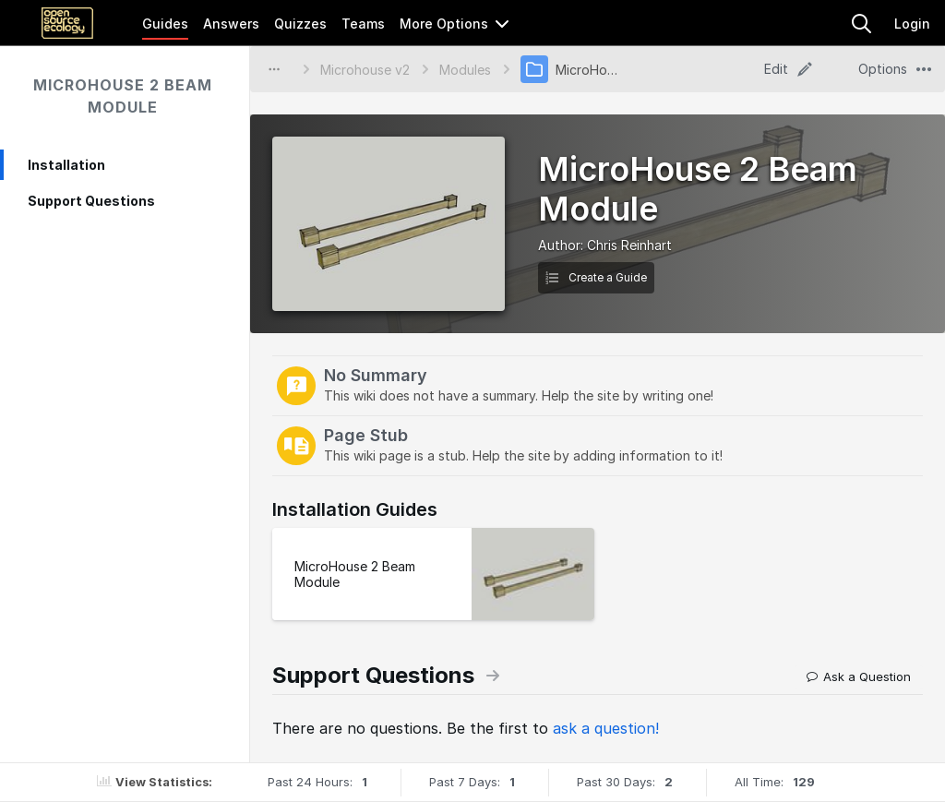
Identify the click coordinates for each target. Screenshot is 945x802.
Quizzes (300, 23)
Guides (165, 23)
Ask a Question (859, 676)
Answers (231, 23)
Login (912, 23)
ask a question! (606, 728)
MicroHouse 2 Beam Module (122, 96)
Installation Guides (354, 509)
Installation (66, 165)
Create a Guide (596, 277)
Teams (363, 23)
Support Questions (91, 201)
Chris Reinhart (629, 245)
